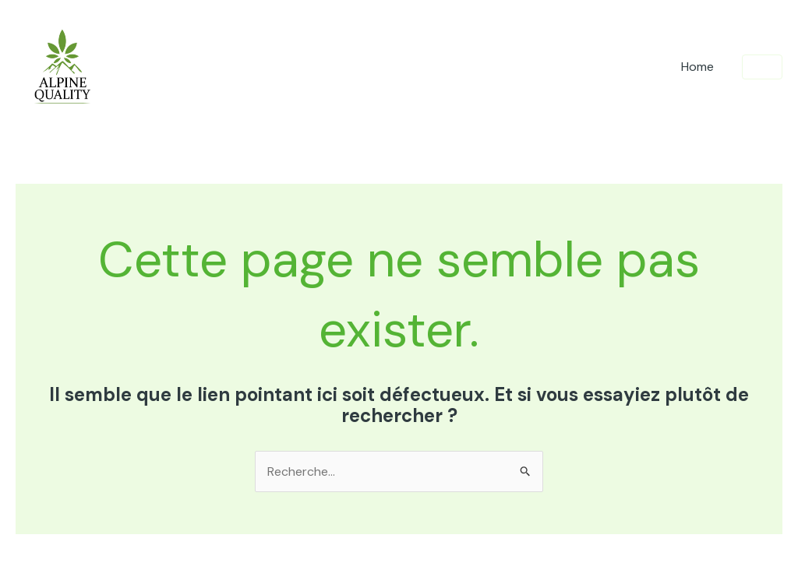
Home (697, 66)
